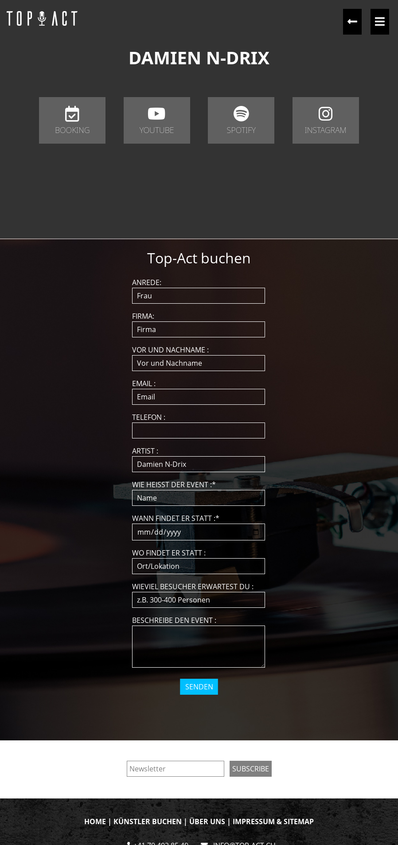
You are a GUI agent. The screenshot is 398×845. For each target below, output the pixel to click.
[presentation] (200, 712)
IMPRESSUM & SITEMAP (273, 821)
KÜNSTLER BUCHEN (147, 821)
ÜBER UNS (207, 821)
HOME (95, 821)
